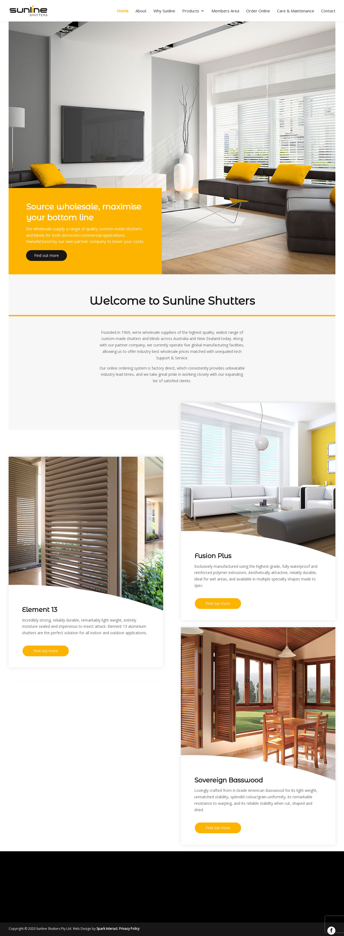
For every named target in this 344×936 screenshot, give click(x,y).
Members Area (225, 11)
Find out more (46, 256)
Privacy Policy (129, 928)
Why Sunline (164, 11)
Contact (328, 11)
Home (122, 11)
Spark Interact (106, 928)
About (140, 11)
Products (190, 11)
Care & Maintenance (295, 11)
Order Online (258, 11)
